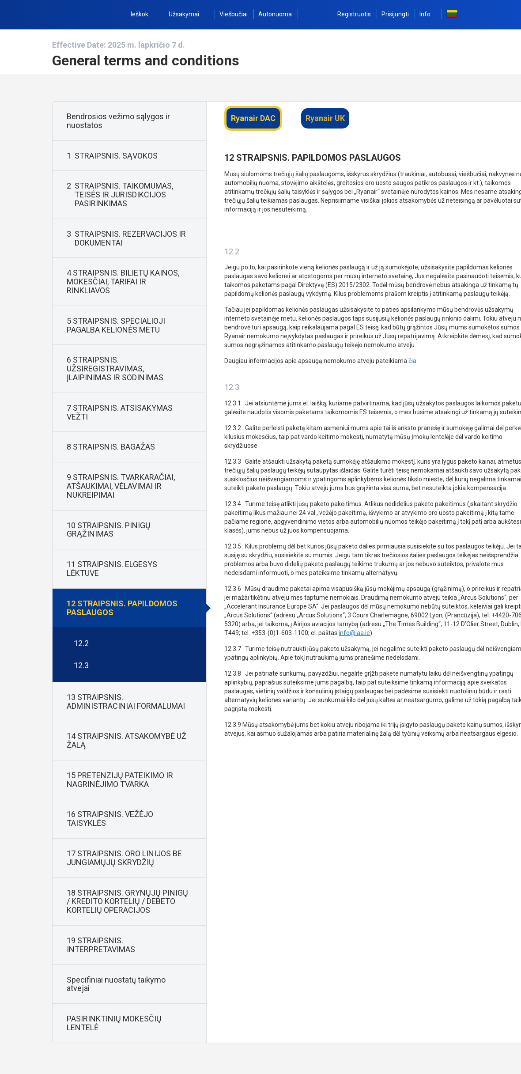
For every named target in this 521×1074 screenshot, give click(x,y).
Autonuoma (275, 14)
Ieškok (144, 14)
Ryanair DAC (253, 118)
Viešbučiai (233, 14)
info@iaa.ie (354, 632)
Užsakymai (189, 14)
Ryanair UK (325, 118)
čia (412, 360)
